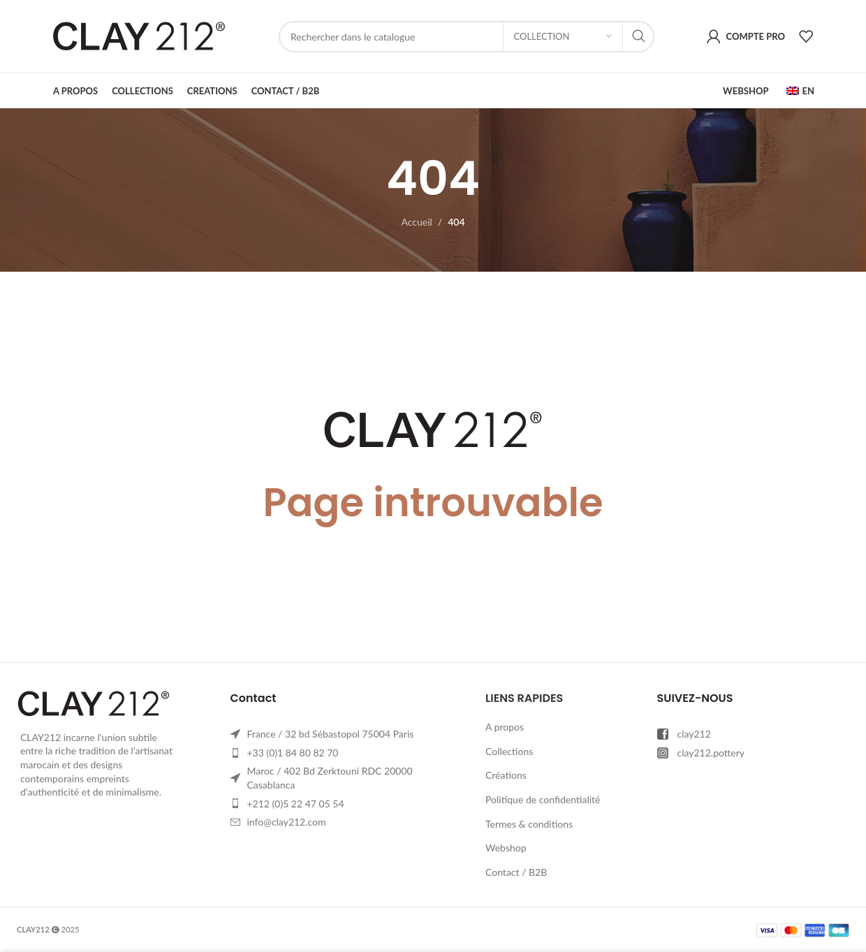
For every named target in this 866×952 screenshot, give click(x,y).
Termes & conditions (529, 824)
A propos (504, 727)
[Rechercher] (466, 36)
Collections (509, 751)
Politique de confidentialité (542, 799)
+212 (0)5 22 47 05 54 (295, 804)
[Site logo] (139, 35)
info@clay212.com (286, 822)
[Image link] (93, 702)
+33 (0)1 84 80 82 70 (293, 753)
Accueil (416, 222)
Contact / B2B (516, 872)
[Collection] (563, 36)
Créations (506, 775)
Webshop (506, 848)
